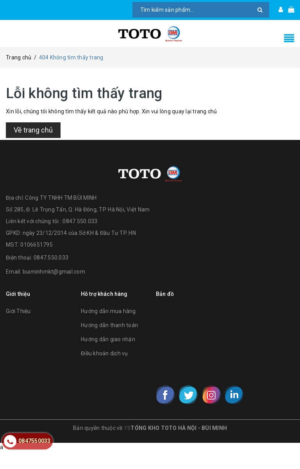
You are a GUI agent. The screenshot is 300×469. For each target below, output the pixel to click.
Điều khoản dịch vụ (104, 370)
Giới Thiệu (18, 328)
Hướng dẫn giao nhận (108, 356)
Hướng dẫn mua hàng (108, 328)
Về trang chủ (33, 142)
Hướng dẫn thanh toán (109, 342)
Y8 (127, 445)
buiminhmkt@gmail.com (54, 289)
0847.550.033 (51, 275)
